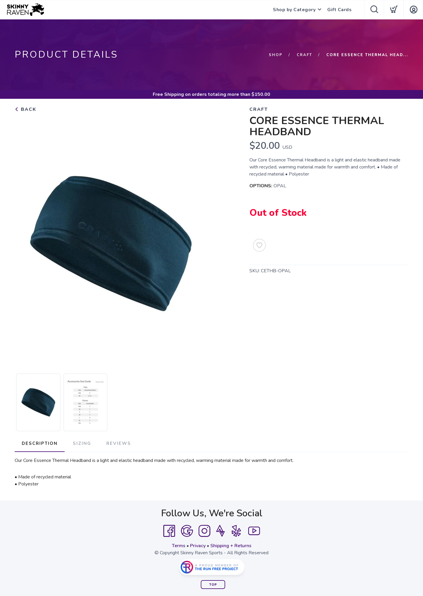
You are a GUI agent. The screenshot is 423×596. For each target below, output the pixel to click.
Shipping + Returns (230, 545)
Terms (178, 545)
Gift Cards (339, 9)
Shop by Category (294, 9)
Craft (304, 55)
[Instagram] (204, 531)
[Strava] (220, 531)
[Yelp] (236, 531)
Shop (276, 55)
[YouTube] (254, 531)
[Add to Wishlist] (259, 245)
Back (25, 109)
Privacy (198, 545)
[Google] (187, 531)
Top (213, 584)
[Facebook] (169, 531)
